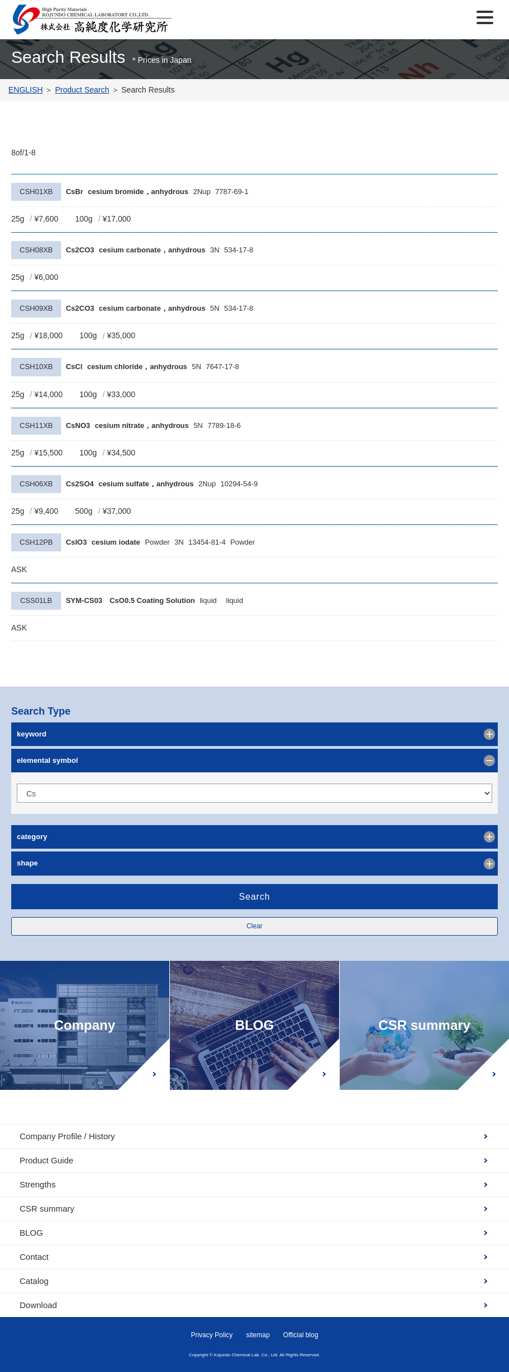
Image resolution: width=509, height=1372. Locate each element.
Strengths (37, 1184)
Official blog (300, 1335)
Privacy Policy (212, 1335)
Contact (34, 1256)
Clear (255, 926)
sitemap (258, 1335)
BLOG (254, 1025)
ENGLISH (25, 89)
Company (84, 1025)
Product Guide (46, 1160)
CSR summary (424, 1025)
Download (38, 1305)
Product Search (82, 89)
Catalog (34, 1281)
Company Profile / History (67, 1136)
